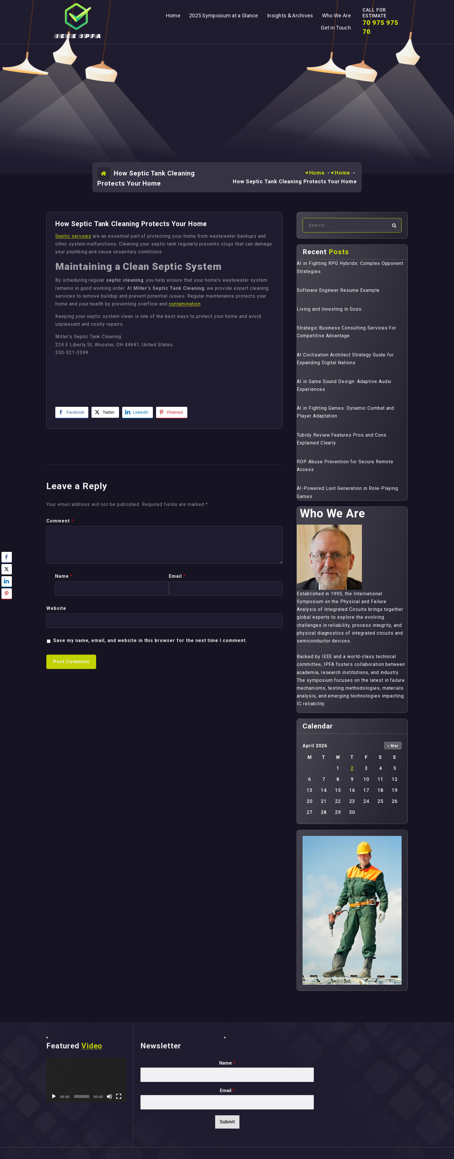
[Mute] (109, 1096)
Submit (227, 1122)
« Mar (393, 746)
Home (317, 173)
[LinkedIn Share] (137, 412)
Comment (60, 640)
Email (177, 695)
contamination (184, 304)
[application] (86, 1079)
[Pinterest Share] (171, 412)
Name (64, 695)
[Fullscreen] (119, 1096)
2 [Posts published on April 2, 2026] (352, 768)
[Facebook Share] (71, 412)
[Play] (54, 1096)
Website (56, 727)
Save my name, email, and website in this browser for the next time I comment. (150, 759)
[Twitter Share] (105, 412)
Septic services (73, 236)
